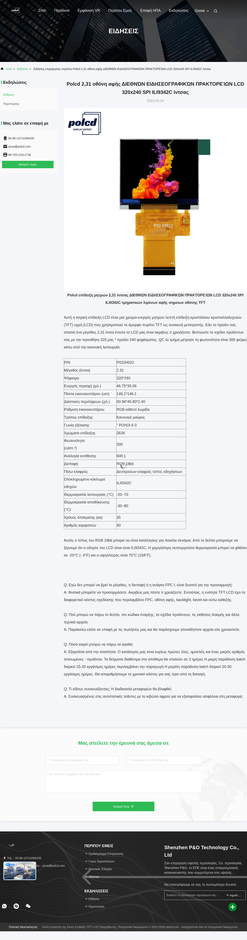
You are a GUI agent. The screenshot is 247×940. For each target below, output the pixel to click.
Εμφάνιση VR (89, 10)
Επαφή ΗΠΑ (150, 10)
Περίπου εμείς (120, 10)
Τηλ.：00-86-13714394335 (22, 858)
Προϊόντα (62, 10)
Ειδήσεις (22, 69)
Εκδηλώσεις (179, 10)
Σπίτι (42, 10)
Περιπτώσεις (11, 103)
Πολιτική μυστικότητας (23, 927)
